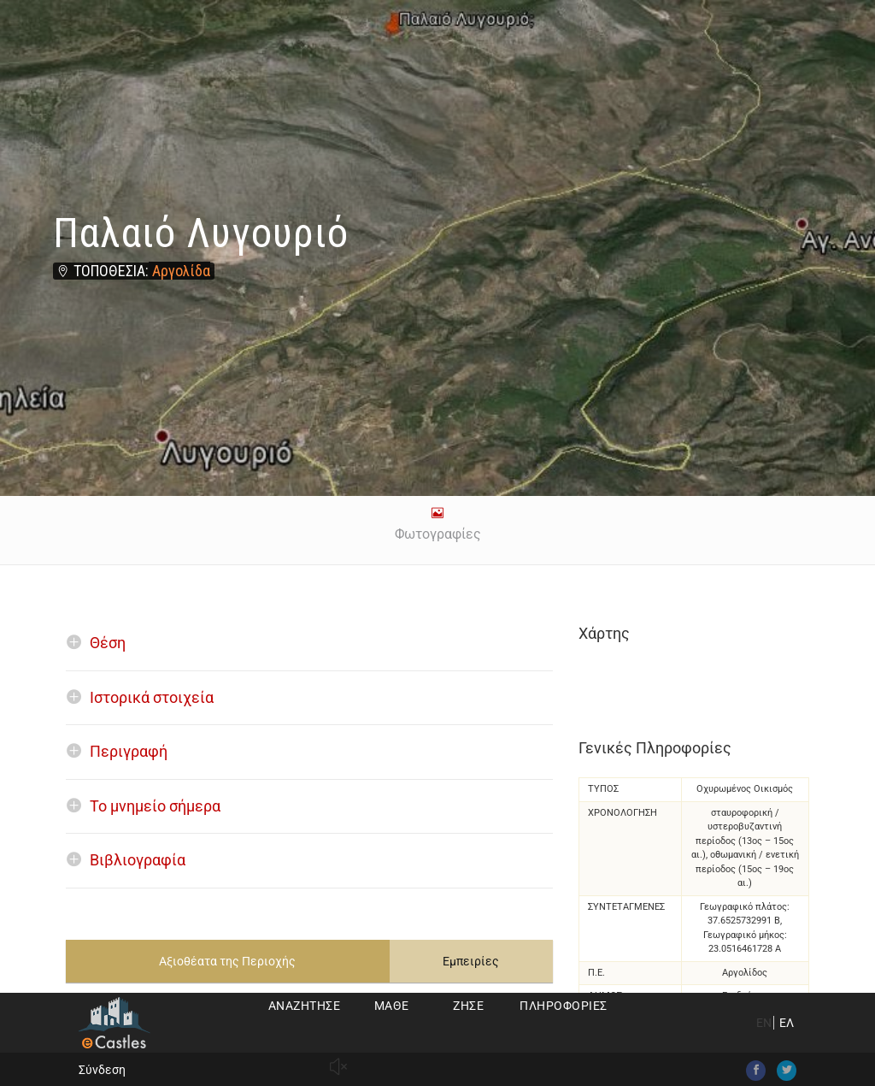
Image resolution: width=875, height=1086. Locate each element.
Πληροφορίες (564, 1005)
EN (764, 1023)
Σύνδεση (102, 1070)
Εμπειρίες (471, 961)
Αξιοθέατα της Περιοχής (227, 961)
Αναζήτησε (304, 1005)
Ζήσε (468, 1005)
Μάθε (391, 1005)
